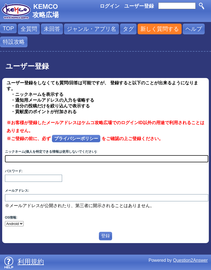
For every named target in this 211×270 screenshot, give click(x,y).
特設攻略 (14, 42)
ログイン (110, 6)
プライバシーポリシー (76, 138)
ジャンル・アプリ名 (91, 29)
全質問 (29, 29)
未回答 (52, 29)
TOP (8, 28)
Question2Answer (190, 260)
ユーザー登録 (139, 6)
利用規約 (31, 261)
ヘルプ (193, 29)
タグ (128, 29)
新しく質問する (159, 29)
